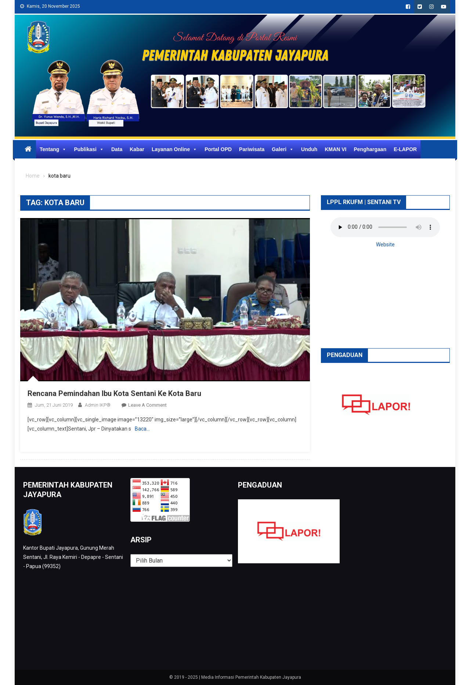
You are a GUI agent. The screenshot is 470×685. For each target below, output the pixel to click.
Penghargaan (370, 149)
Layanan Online (174, 149)
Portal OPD (218, 149)
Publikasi (89, 149)
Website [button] (385, 244)
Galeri (283, 149)
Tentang (53, 149)
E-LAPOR (405, 149)
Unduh (309, 149)
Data (116, 149)
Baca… (142, 429)
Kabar (137, 149)
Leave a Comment (147, 405)
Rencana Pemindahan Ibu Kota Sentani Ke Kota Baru (114, 393)
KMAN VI (335, 149)
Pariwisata (251, 149)
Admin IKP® (98, 405)
